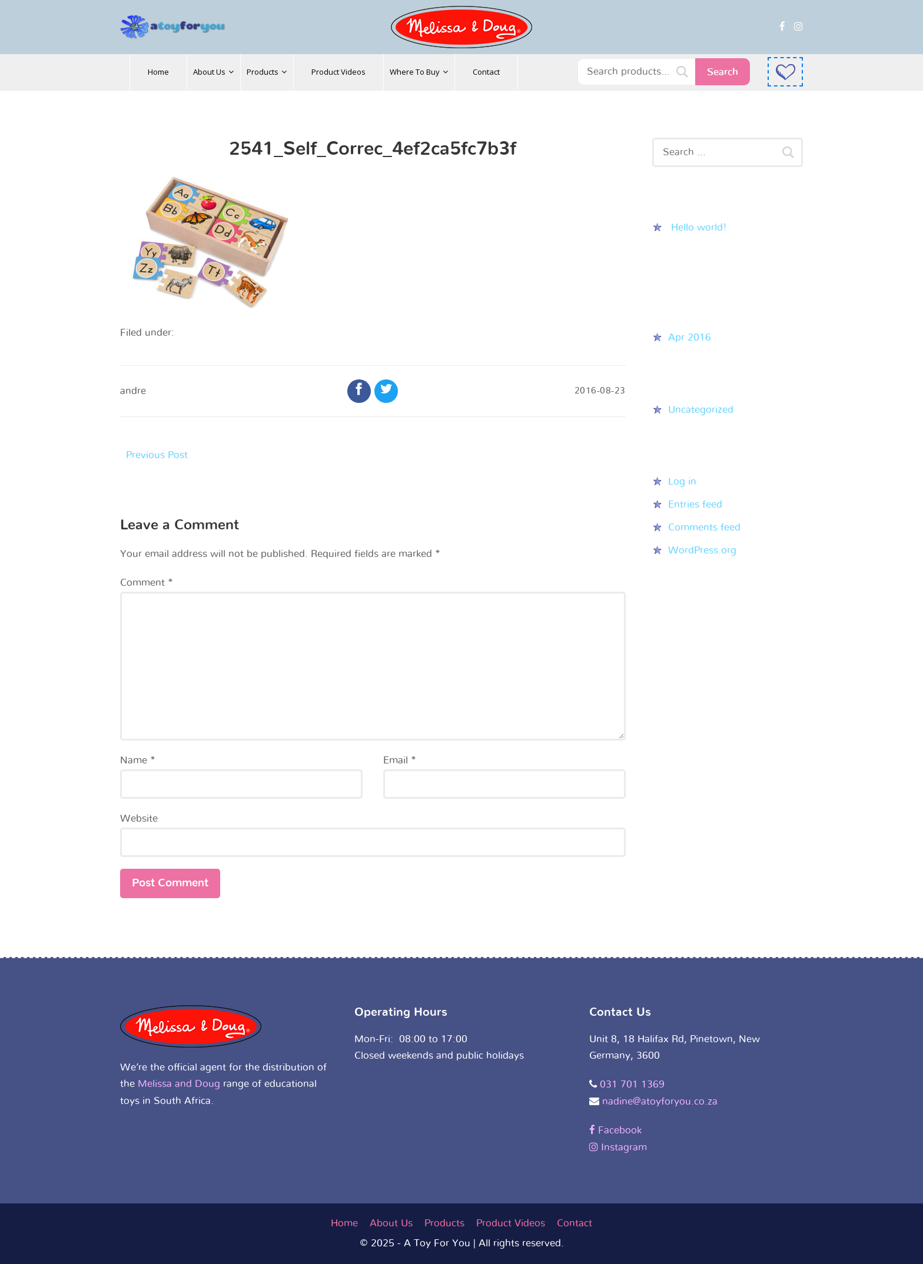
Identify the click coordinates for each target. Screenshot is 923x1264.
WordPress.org (702, 550)
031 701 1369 (632, 1084)
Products (444, 1223)
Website (139, 818)
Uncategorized (700, 410)
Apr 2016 (689, 337)
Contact (574, 1223)
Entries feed (695, 504)
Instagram (618, 1147)
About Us (391, 1223)
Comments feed (704, 527)
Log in (682, 481)
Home (344, 1223)
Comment (146, 583)
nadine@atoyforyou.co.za (660, 1101)
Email (399, 760)
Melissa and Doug (179, 1084)
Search (722, 72)
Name (137, 760)
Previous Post (157, 455)
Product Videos (510, 1223)
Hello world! (699, 227)
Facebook (615, 1130)
